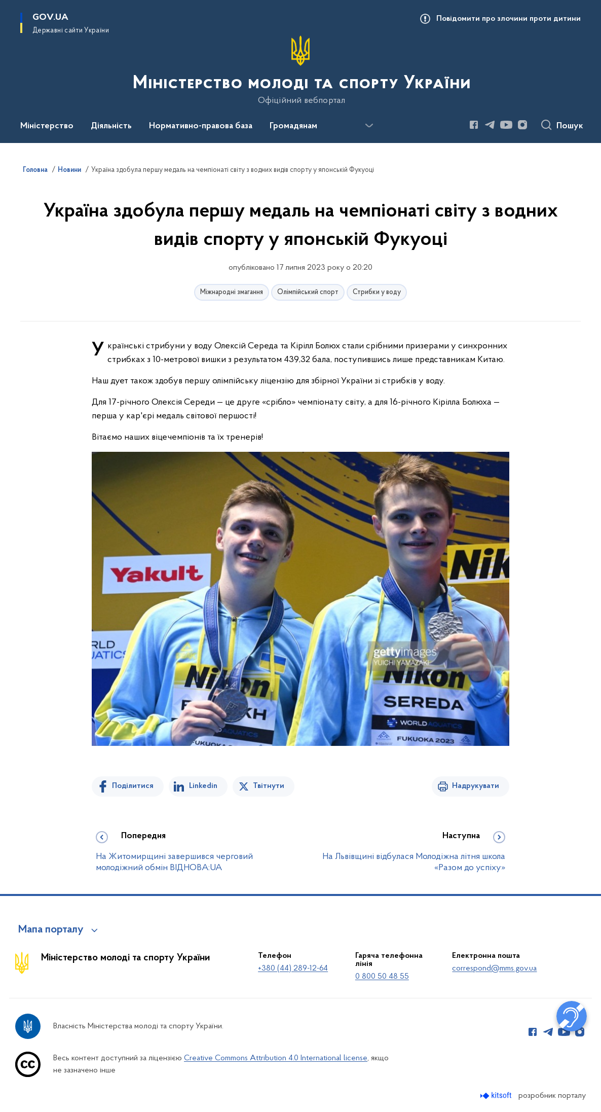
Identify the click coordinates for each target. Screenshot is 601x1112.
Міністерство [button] (46, 126)
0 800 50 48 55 (382, 977)
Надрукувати (475, 786)
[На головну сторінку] (300, 70)
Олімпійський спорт (308, 292)
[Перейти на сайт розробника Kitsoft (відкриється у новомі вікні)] (496, 1095)
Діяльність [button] (111, 126)
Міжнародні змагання (231, 292)
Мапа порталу (51, 930)
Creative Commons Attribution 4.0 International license (275, 1058)
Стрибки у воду (377, 292)
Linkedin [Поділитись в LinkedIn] (203, 786)
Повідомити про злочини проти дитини (508, 19)
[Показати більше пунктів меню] (369, 125)
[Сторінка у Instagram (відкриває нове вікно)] (522, 125)
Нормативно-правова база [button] (200, 126)
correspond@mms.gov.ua (494, 968)
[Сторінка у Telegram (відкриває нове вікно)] (490, 125)
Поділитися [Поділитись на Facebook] (133, 786)
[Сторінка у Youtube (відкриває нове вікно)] (506, 125)
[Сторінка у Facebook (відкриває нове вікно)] (474, 125)
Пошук (569, 126)
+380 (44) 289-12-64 (293, 968)
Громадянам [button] (293, 126)
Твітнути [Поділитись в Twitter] (268, 786)
